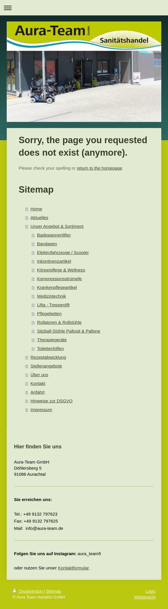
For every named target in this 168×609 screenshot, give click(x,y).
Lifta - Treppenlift (53, 304)
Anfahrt (38, 392)
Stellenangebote (46, 365)
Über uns (39, 374)
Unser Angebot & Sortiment (57, 226)
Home (36, 208)
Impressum (41, 409)
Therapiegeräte (52, 339)
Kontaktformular (73, 567)
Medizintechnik (51, 296)
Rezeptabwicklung (48, 357)
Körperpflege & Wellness (61, 269)
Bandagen (47, 243)
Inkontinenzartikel (54, 261)
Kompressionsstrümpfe (59, 278)
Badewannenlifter (54, 234)
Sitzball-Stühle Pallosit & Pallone (68, 331)
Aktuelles (39, 217)
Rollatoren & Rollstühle (59, 322)
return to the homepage (99, 168)
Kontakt (38, 383)
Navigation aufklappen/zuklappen (84, 7)
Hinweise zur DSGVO (52, 400)
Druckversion (28, 591)
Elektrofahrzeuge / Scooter (63, 252)
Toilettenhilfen (50, 348)
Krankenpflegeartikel (57, 287)
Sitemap (53, 591)
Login (150, 591)
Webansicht (144, 597)
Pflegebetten (49, 313)
